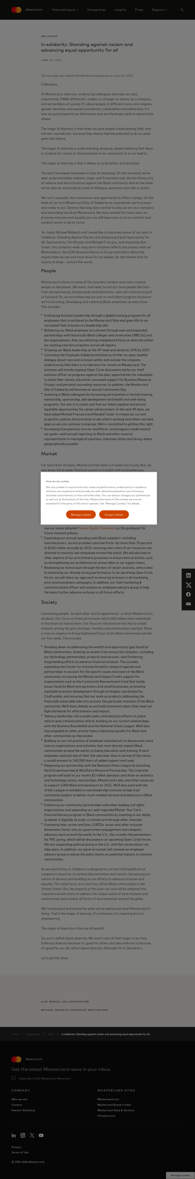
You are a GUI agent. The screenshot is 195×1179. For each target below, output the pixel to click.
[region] (98, 498)
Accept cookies (114, 514)
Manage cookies (81, 514)
